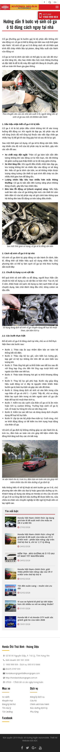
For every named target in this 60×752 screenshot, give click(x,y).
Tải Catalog (7, 711)
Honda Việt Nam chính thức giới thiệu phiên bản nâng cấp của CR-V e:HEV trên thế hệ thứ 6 (35, 572)
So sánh (5, 696)
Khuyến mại (7, 700)
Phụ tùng (34, 711)
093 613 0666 (34, 664)
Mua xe (6, 688)
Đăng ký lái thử (9, 704)
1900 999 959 (12, 664)
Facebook (7, 718)
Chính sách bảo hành (39, 704)
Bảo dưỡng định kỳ (38, 708)
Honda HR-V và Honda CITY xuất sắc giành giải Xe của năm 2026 (35, 618)
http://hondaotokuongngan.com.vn (21, 677)
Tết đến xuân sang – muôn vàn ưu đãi (35, 587)
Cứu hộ (33, 700)
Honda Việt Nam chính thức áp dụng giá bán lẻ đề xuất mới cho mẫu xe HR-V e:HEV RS (36, 520)
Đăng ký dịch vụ (37, 696)
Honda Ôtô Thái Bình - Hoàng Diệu (20, 646)
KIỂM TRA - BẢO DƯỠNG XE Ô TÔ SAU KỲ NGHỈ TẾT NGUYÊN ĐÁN (36, 554)
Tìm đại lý (6, 708)
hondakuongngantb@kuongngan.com (23, 673)
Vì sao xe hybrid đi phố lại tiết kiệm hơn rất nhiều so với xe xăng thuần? (36, 602)
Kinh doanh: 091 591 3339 (17, 660)
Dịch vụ (34, 688)
